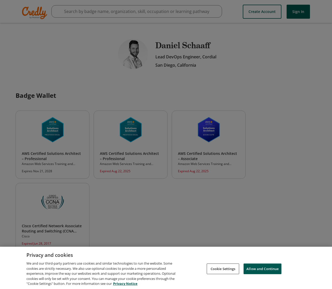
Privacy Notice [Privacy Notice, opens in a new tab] (125, 285)
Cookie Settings (223, 270)
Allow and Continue (262, 270)
